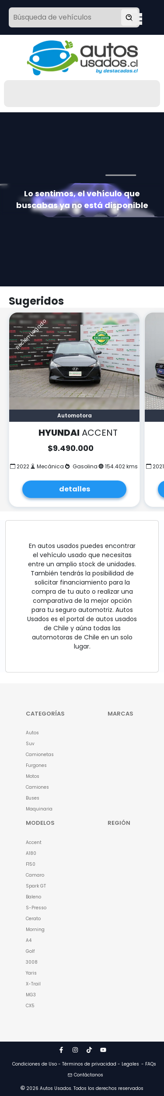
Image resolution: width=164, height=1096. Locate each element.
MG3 (31, 995)
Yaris (31, 973)
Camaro (35, 875)
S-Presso (36, 907)
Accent (34, 842)
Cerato (33, 918)
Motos (32, 776)
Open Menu (137, 18)
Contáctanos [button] (85, 1075)
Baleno (33, 897)
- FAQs (148, 1064)
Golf (30, 951)
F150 (30, 864)
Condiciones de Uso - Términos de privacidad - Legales (75, 1064)
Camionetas (40, 754)
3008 (32, 962)
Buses (32, 798)
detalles (74, 489)
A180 (31, 853)
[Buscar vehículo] (129, 17)
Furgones (36, 765)
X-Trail (33, 984)
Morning (35, 929)
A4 (28, 940)
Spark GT (36, 886)
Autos (32, 733)
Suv (30, 743)
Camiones (37, 787)
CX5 (30, 1005)
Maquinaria (39, 809)
